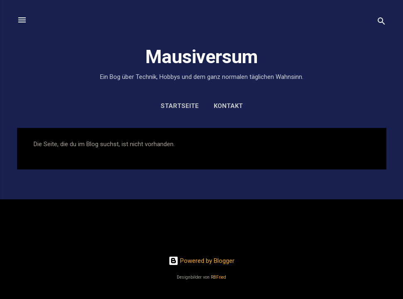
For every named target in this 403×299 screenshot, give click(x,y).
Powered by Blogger (201, 261)
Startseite (180, 106)
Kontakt (228, 106)
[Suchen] (381, 22)
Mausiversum (201, 57)
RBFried (218, 277)
